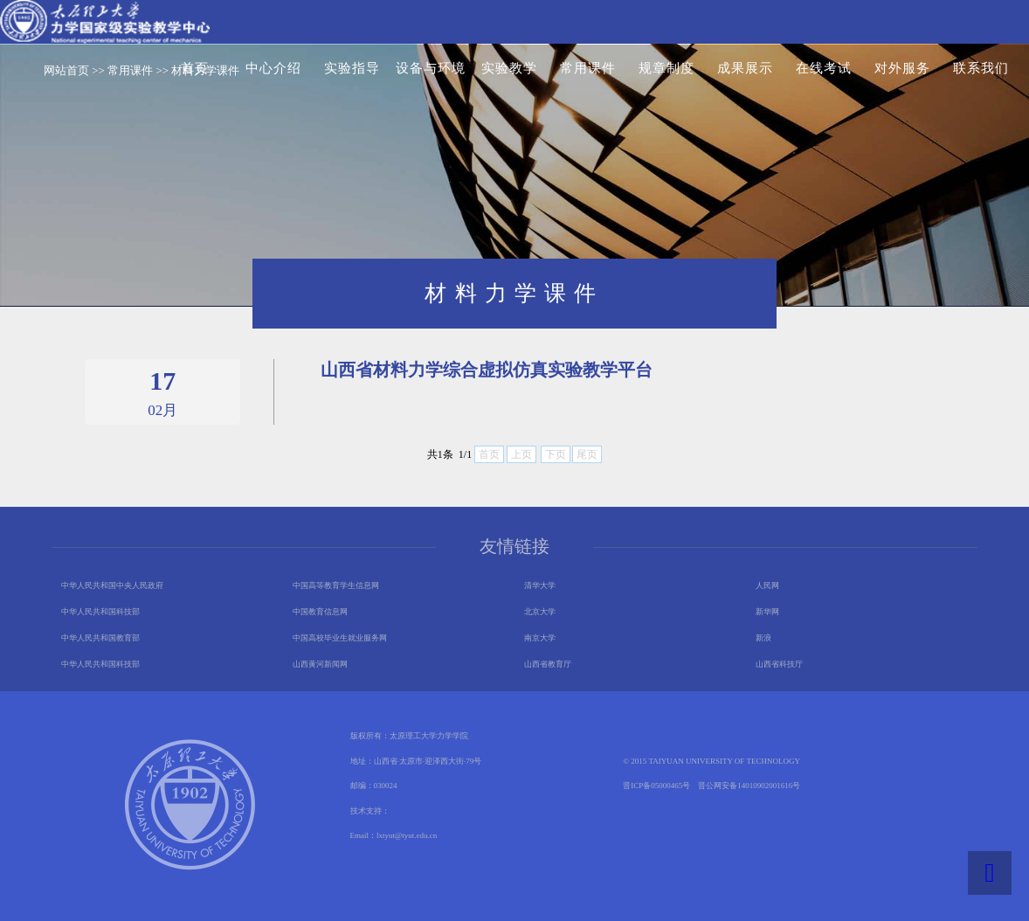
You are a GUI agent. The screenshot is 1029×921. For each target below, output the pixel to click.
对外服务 (902, 68)
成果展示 (745, 68)
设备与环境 (431, 68)
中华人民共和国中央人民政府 (112, 585)
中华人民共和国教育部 (100, 638)
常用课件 (588, 68)
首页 (195, 68)
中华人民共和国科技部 (100, 611)
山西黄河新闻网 (320, 664)
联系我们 (981, 68)
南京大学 (540, 638)
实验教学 (509, 68)
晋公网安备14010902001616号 (749, 785)
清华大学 (540, 585)
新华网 (767, 611)
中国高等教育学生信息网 (336, 585)
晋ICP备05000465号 (656, 785)
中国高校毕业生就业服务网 (340, 638)
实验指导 (352, 68)
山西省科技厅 (779, 664)
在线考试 (824, 68)
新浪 (763, 638)
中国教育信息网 (320, 611)
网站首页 (66, 70)
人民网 (767, 585)
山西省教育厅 (547, 664)
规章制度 (666, 68)
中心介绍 (273, 68)
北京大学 (540, 611)
